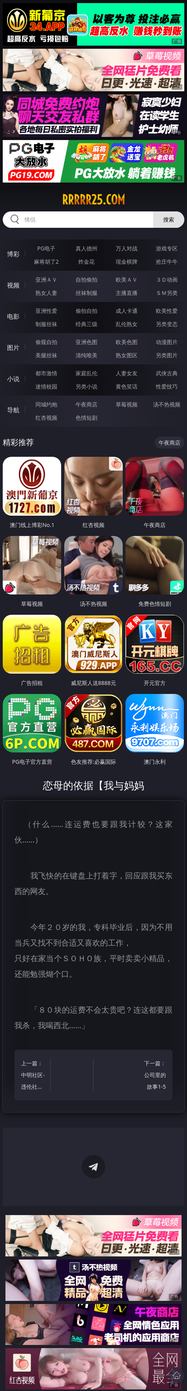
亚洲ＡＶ (46, 279)
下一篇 (153, 1076)
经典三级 (86, 324)
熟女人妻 (46, 292)
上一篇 (33, 1076)
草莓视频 (127, 404)
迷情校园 (46, 386)
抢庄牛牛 (167, 261)
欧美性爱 (167, 310)
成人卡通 (127, 310)
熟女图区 (127, 355)
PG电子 (46, 248)
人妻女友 (127, 373)
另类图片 (167, 355)
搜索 (168, 219)
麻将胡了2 (46, 261)
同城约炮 (46, 404)
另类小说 (86, 386)
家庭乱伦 (86, 373)
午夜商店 (86, 404)
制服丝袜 (46, 324)
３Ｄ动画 (167, 279)
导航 (13, 410)
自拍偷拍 (86, 279)
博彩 (13, 254)
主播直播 (127, 292)
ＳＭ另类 (167, 292)
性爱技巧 (167, 386)
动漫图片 (167, 342)
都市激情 (46, 373)
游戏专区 (167, 248)
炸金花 (86, 261)
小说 (13, 378)
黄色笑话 (127, 386)
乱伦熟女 (127, 324)
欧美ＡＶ (127, 279)
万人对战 (127, 248)
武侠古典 (167, 373)
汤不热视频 (166, 404)
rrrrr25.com (93, 200)
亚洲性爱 (46, 310)
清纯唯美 (86, 355)
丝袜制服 (86, 292)
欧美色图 (127, 342)
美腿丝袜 (46, 355)
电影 (13, 316)
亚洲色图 (86, 342)
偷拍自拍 (86, 310)
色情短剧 (86, 417)
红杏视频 (46, 417)
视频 (13, 285)
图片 (13, 347)
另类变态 (167, 324)
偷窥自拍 (46, 342)
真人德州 (86, 248)
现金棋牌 (127, 261)
